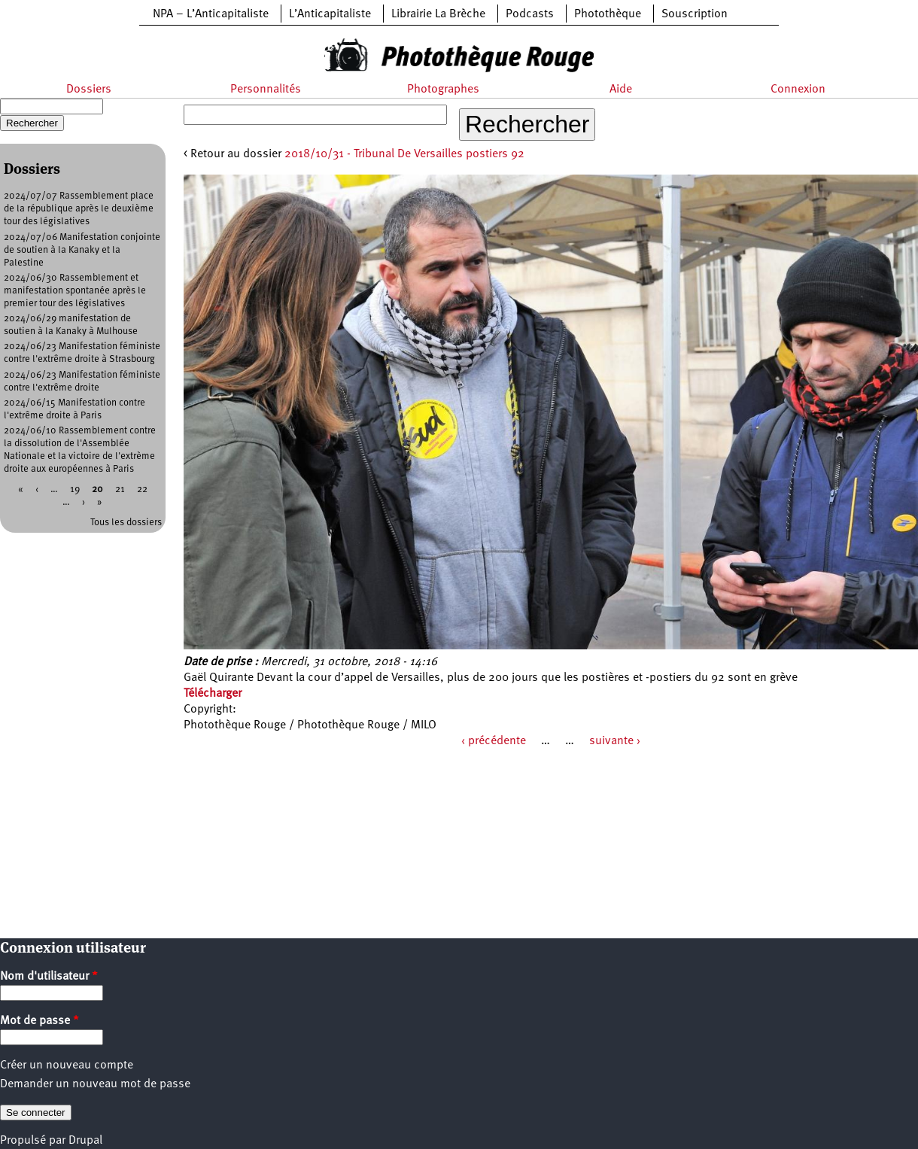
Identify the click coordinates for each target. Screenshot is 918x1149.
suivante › (614, 741)
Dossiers (88, 90)
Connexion (798, 90)
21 (120, 489)
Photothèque (607, 14)
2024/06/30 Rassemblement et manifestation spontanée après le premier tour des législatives (75, 291)
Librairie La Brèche (438, 14)
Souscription (694, 14)
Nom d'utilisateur (49, 977)
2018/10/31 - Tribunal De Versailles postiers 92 (404, 154)
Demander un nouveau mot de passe (95, 1084)
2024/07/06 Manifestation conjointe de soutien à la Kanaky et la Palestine (82, 250)
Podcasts (530, 14)
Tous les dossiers (126, 522)
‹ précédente (493, 741)
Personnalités (265, 90)
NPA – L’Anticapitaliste (211, 14)
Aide (620, 90)
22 (142, 489)
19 (75, 489)
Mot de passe (39, 1021)
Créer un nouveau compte (66, 1065)
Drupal (85, 1141)
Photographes (443, 90)
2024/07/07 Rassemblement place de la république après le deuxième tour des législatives (79, 208)
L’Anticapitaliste (330, 14)
